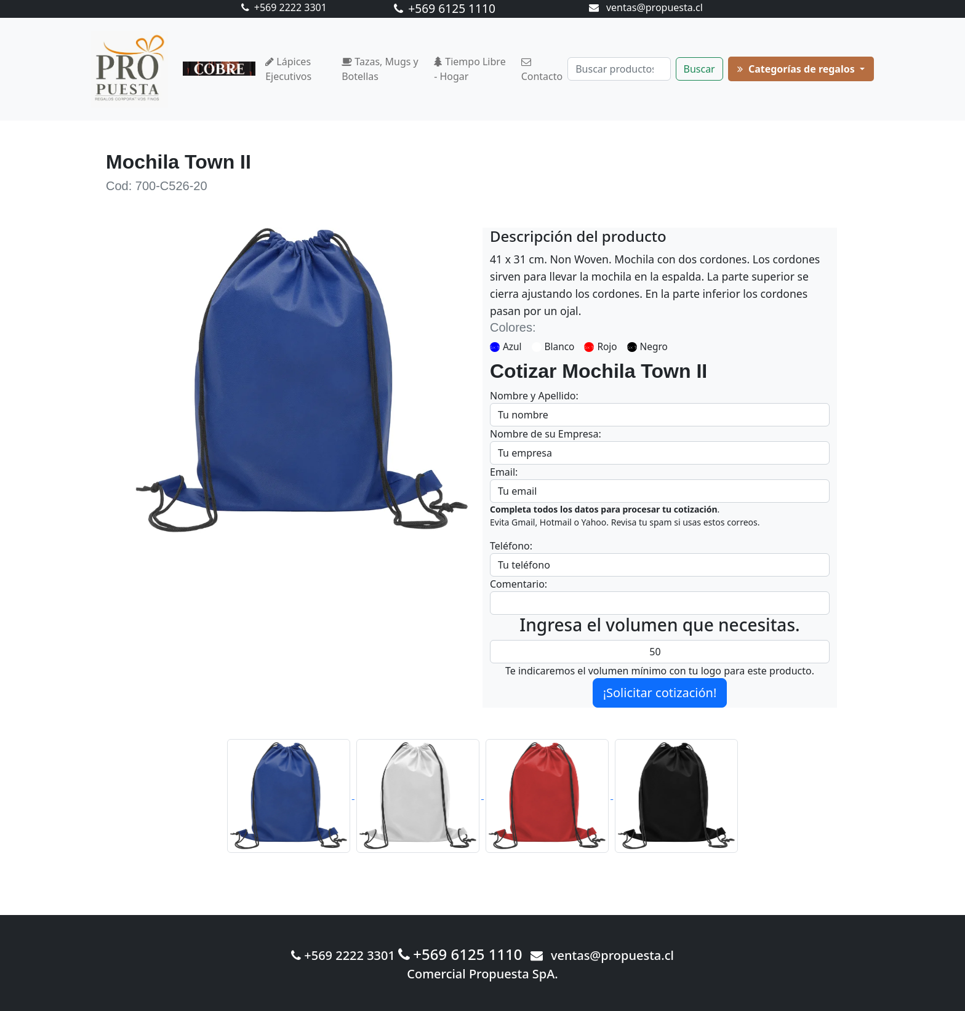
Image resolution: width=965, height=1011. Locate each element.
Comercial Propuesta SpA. (482, 973)
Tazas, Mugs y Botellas (380, 69)
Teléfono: (511, 546)
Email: (504, 472)
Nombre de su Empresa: (545, 434)
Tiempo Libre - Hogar (470, 69)
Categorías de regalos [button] (797, 69)
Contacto (542, 70)
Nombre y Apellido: (534, 395)
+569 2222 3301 (284, 7)
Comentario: (518, 584)
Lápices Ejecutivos (288, 69)
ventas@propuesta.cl (646, 7)
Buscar (699, 69)
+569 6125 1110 (444, 8)
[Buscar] (618, 69)
